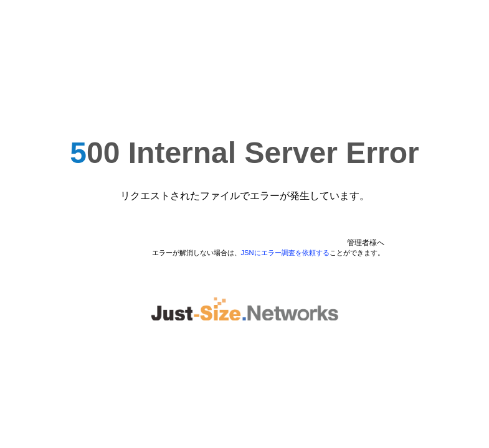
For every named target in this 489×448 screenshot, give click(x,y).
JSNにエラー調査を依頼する (285, 252)
